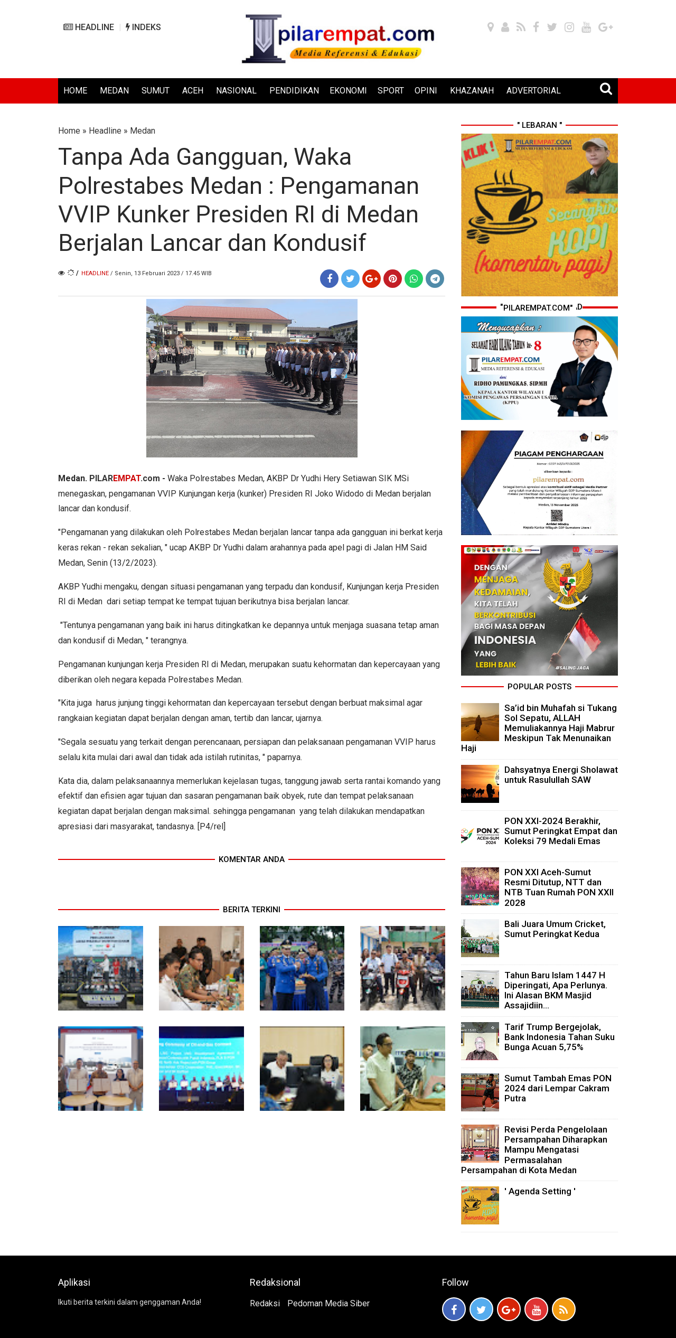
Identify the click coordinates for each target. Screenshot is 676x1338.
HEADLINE (88, 27)
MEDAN (114, 91)
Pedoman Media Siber (328, 1303)
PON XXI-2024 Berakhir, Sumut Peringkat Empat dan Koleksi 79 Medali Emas (560, 831)
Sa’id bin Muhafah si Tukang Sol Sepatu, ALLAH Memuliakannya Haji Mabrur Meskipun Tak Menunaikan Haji (539, 728)
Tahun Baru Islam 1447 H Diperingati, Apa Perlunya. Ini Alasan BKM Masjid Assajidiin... (555, 990)
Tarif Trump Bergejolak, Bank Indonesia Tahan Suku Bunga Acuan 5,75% (559, 1037)
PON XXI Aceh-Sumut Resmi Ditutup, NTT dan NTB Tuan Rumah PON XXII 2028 (559, 887)
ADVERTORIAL (533, 91)
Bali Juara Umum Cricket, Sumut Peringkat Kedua (555, 929)
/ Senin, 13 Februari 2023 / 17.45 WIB (161, 273)
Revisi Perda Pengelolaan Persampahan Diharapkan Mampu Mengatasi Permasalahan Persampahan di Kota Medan (534, 1149)
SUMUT (156, 91)
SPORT (391, 91)
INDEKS (143, 27)
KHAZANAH (472, 91)
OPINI (426, 91)
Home (69, 131)
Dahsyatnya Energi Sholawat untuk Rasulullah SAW (561, 774)
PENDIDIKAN (294, 91)
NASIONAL (236, 91)
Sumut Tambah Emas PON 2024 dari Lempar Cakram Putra (558, 1088)
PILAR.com (124, 478)
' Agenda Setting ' (540, 1191)
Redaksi (265, 1303)
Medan (142, 131)
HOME (75, 91)
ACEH (192, 91)
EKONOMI (348, 91)
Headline (105, 131)
